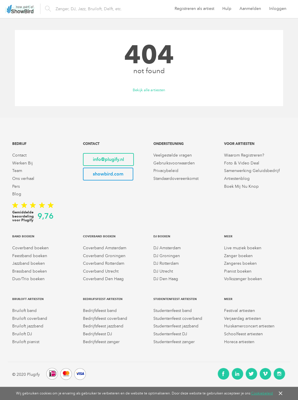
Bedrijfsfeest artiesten (103, 299)
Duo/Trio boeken (28, 278)
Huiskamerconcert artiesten (249, 326)
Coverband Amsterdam (104, 247)
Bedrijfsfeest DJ (97, 333)
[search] (104, 8)
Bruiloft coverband (29, 318)
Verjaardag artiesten (242, 318)
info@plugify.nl (108, 159)
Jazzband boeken (28, 263)
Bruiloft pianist (25, 341)
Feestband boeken (29, 255)
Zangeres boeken (240, 263)
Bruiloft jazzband (27, 326)
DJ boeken (161, 236)
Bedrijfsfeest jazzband (103, 326)
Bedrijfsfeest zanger (101, 341)
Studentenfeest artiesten (175, 299)
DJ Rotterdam (166, 263)
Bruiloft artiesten (28, 299)
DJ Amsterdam (167, 247)
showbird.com (108, 174)
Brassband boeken (29, 271)
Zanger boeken (238, 255)
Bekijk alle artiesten (149, 90)
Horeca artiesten (239, 341)
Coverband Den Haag (103, 278)
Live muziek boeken (242, 247)
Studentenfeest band (172, 310)
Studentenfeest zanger (174, 341)
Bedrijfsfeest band (100, 310)
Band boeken (23, 236)
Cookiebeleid (262, 393)
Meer (228, 236)
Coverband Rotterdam (103, 263)
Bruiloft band (24, 310)
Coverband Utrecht (100, 271)
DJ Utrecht (163, 271)
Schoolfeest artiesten (243, 333)
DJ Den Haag (165, 278)
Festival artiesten (239, 310)
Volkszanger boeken (243, 278)
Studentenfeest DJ (170, 333)
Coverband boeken (30, 247)
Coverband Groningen (104, 255)
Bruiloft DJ (22, 333)
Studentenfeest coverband (177, 318)
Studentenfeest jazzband (175, 326)
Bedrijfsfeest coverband (105, 318)
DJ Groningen (166, 255)
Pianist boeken (237, 271)
